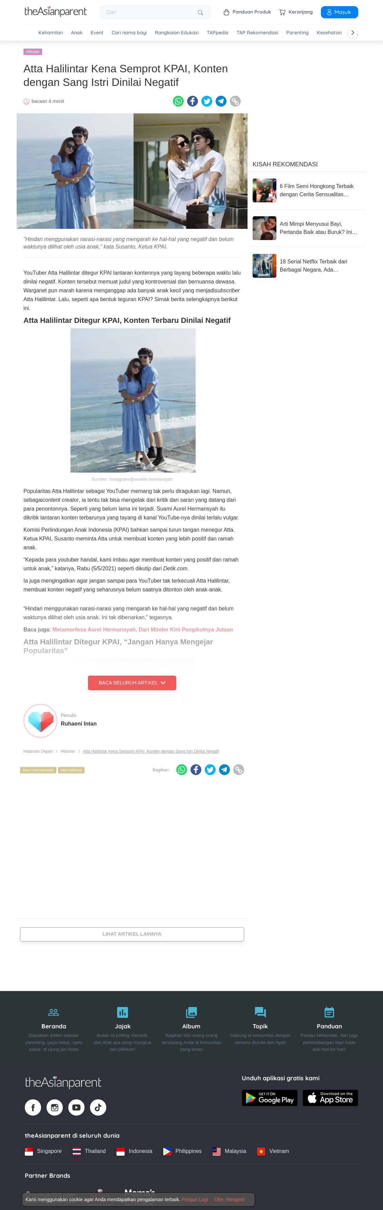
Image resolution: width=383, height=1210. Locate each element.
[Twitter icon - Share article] (206, 99)
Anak (77, 33)
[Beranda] (53, 1026)
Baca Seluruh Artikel (132, 681)
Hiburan (32, 50)
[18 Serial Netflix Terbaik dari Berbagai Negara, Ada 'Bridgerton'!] (307, 264)
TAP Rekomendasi (257, 33)
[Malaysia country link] (229, 1149)
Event (97, 33)
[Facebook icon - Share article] (192, 99)
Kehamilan (50, 33)
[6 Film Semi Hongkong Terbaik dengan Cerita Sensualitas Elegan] (307, 189)
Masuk (338, 11)
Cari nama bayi (129, 33)
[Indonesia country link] (134, 1149)
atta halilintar (71, 768)
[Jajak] (122, 1026)
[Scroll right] (352, 32)
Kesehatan (329, 33)
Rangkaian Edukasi (177, 33)
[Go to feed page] (56, 15)
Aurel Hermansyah (38, 768)
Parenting (297, 33)
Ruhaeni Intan (79, 722)
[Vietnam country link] (273, 1149)
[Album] (191, 1026)
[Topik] (260, 1026)
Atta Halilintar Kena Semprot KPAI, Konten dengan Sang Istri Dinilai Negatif (151, 749)
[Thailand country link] (89, 1149)
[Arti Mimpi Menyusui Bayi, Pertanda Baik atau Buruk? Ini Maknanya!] (307, 226)
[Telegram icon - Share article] (221, 99)
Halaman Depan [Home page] (38, 749)
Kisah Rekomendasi (285, 162)
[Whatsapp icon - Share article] (178, 99)
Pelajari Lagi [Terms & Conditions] (195, 1199)
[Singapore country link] (43, 1149)
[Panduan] (329, 1026)
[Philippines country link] (182, 1149)
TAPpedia (218, 33)
